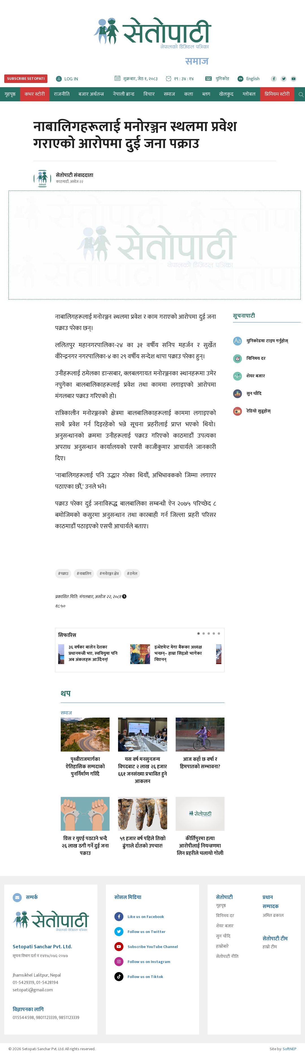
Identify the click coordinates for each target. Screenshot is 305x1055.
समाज (169, 94)
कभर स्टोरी (35, 94)
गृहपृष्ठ (221, 906)
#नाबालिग (84, 573)
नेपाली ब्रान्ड (123, 94)
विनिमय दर (225, 916)
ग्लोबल (249, 94)
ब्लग (206, 94)
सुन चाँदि (223, 936)
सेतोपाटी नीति (227, 956)
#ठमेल (132, 573)
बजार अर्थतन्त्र (91, 94)
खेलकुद (226, 94)
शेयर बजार (225, 926)
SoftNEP (290, 1049)
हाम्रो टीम (270, 947)
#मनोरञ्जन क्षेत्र (109, 573)
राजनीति (61, 94)
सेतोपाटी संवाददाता (74, 175)
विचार (149, 94)
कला (188, 94)
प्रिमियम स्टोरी (277, 94)
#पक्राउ (63, 573)
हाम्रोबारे (222, 946)
